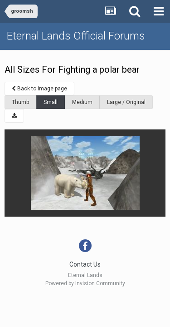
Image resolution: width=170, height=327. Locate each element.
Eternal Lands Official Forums (76, 36)
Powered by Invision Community (85, 283)
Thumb (20, 102)
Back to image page (39, 88)
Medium (82, 102)
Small (51, 102)
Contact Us (85, 264)
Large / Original (126, 102)
